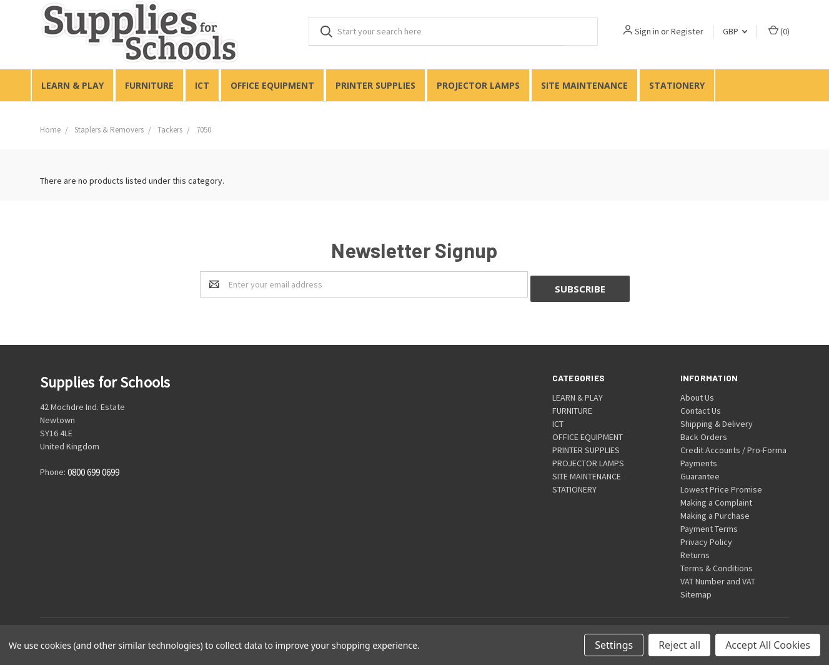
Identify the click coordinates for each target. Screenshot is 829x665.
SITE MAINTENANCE (584, 85)
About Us (697, 393)
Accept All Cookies (767, 645)
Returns (695, 550)
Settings (614, 645)
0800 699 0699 (93, 468)
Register (687, 31)
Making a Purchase (715, 511)
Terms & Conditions (716, 563)
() (779, 31)
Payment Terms (709, 524)
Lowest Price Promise (721, 485)
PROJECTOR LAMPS (478, 85)
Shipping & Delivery (716, 419)
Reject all (679, 645)
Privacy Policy (706, 537)
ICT (202, 85)
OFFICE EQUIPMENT (272, 85)
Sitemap (696, 590)
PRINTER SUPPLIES (375, 85)
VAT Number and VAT (717, 576)
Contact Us (700, 406)
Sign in (647, 31)
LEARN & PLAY (72, 85)
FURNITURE (149, 85)
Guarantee (700, 472)
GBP (735, 31)
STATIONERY (677, 85)
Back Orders (703, 432)
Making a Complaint (716, 498)
